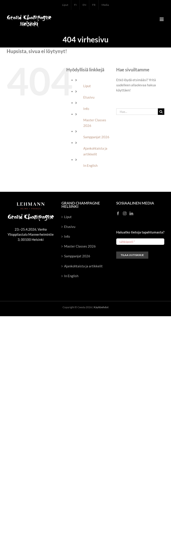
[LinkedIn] (131, 213)
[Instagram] (124, 213)
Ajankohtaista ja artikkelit (83, 266)
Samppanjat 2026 (96, 137)
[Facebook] (118, 213)
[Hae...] (137, 111)
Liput (87, 86)
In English (90, 165)
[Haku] (161, 111)
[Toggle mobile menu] (162, 19)
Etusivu (88, 97)
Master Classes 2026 (80, 246)
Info (86, 109)
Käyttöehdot (101, 307)
